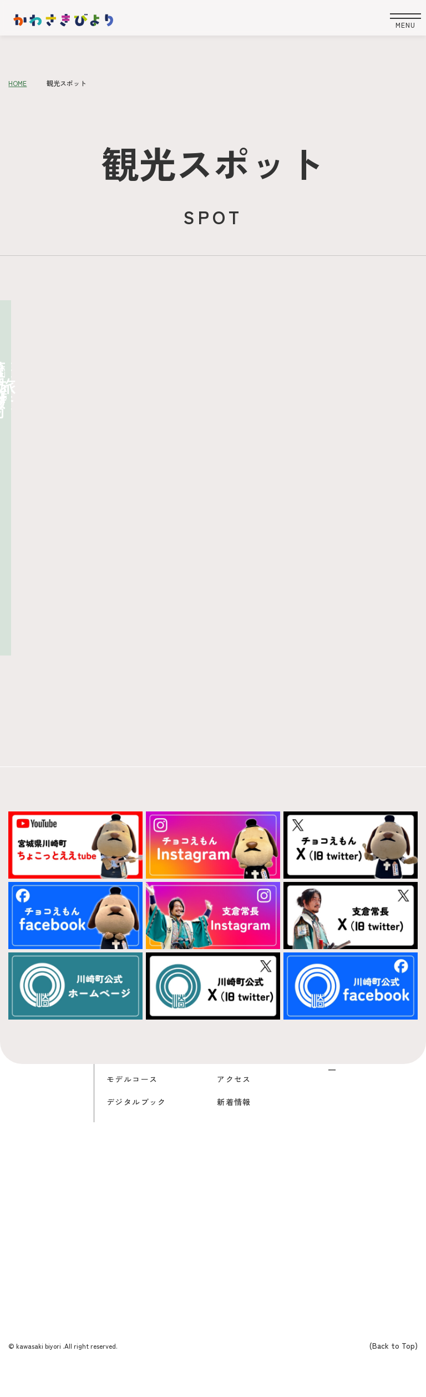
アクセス (236, 1078)
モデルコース (135, 1078)
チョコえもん (246, 1055)
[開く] (397, 21)
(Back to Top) (393, 1345)
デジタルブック (140, 1101)
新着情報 (236, 1101)
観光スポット (135, 1055)
